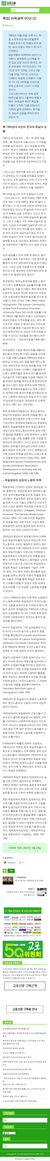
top (11, 871)
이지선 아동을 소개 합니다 (14, 1052)
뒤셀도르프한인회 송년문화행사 (16, 1073)
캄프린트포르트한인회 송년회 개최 (17, 1069)
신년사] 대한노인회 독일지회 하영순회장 (20, 1101)
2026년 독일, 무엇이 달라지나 (15, 1096)
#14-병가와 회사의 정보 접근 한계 (17, 1057)
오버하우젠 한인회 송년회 (13, 1048)
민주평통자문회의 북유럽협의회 (16, 1028)
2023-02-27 (9, 25)
